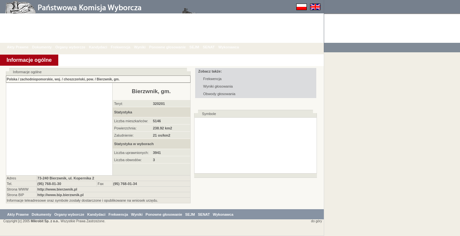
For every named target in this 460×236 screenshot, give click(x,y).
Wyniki (144, 47)
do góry (315, 221)
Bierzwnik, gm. (108, 79)
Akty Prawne (22, 47)
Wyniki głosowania (218, 86)
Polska (12, 79)
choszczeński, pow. (79, 79)
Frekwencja (125, 47)
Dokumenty (47, 47)
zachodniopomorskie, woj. (40, 79)
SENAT (213, 47)
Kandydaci (103, 47)
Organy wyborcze (75, 47)
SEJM (199, 47)
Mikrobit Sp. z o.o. (45, 221)
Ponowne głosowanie (172, 47)
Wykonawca (233, 47)
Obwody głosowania (219, 94)
